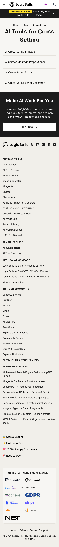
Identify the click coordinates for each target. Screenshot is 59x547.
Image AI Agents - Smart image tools (23, 408)
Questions (8, 327)
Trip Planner (9, 164)
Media (6, 310)
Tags (26, 25)
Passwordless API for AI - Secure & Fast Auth (28, 392)
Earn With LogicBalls (14, 348)
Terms (33, 530)
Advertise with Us (12, 343)
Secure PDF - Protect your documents (24, 386)
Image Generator (12, 180)
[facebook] (49, 145)
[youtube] (54, 145)
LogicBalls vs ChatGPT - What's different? (26, 271)
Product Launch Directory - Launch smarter (27, 413)
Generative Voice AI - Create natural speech (27, 403)
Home (16, 25)
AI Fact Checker (11, 170)
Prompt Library (11, 224)
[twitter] (32, 144)
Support (43, 530)
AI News (7, 305)
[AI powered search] (45, 4)
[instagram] (43, 145)
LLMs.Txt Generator (13, 235)
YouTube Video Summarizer (18, 208)
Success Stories (12, 294)
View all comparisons (14, 282)
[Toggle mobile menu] (4, 4)
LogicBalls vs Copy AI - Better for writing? (26, 276)
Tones (6, 316)
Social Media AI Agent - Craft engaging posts (28, 397)
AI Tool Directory (12, 253)
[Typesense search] (54, 4)
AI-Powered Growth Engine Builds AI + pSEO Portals (27, 374)
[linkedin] (37, 145)
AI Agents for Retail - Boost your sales (24, 381)
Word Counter (10, 175)
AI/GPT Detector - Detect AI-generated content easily (29, 421)
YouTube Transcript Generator (19, 202)
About (14, 530)
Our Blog (7, 300)
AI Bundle (11, 247)
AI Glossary (9, 321)
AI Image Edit (10, 218)
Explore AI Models (13, 354)
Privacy (24, 530)
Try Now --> (30, 126)
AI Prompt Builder (12, 229)
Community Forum (13, 338)
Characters (9, 197)
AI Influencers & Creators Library (21, 359)
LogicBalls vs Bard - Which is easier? (23, 265)
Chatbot (7, 191)
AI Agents (8, 186)
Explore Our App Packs (15, 332)
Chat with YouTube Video (17, 213)
